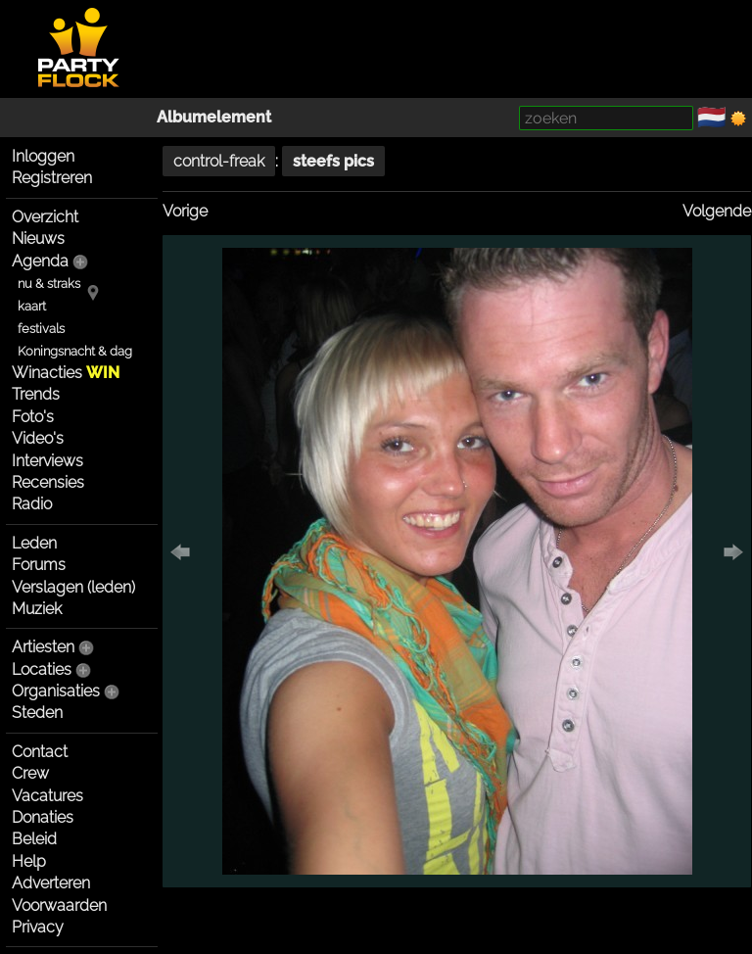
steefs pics (333, 161)
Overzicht (45, 217)
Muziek (37, 608)
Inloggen (43, 156)
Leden (34, 543)
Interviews (47, 461)
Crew (30, 773)
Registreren (52, 177)
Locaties (41, 669)
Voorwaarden (59, 905)
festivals (41, 328)
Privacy (38, 927)
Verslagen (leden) (73, 587)
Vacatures (47, 796)
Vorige (185, 211)
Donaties (42, 817)
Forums (39, 564)
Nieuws (38, 238)
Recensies (48, 482)
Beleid (34, 839)
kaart (32, 306)
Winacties (65, 372)
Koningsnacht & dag (75, 351)
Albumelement (214, 117)
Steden (37, 712)
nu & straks (49, 283)
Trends (36, 394)
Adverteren (51, 883)
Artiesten (43, 647)
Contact (40, 751)
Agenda (40, 261)
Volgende (716, 211)
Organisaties (56, 691)
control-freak (218, 161)
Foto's (33, 416)
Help (29, 861)
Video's (38, 438)
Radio (32, 504)
